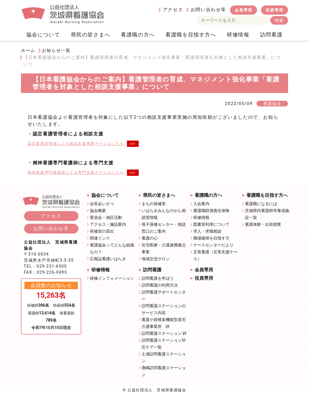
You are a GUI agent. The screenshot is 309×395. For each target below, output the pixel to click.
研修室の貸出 (102, 231)
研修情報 (238, 35)
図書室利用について (211, 224)
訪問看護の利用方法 (160, 285)
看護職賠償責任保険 (211, 210)
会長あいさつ (102, 203)
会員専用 (243, 10)
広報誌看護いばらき (108, 258)
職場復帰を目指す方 (211, 238)
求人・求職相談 (207, 231)
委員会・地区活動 (106, 217)
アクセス (173, 9)
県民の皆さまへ (90, 35)
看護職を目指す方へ (190, 35)
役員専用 (274, 10)
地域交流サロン (156, 258)
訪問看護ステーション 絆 (164, 333)
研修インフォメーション (112, 278)
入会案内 (201, 203)
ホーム (28, 50)
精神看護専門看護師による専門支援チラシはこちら (76, 172)
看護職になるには (261, 203)
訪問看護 (271, 35)
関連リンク (100, 238)
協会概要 (98, 210)
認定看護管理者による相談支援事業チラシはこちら (76, 143)
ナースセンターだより (213, 245)
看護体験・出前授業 (263, 224)
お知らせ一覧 (56, 50)
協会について (43, 35)
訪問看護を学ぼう (158, 278)
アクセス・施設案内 (108, 224)
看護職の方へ (138, 35)
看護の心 (150, 238)
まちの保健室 (154, 203)
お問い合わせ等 (208, 9)
